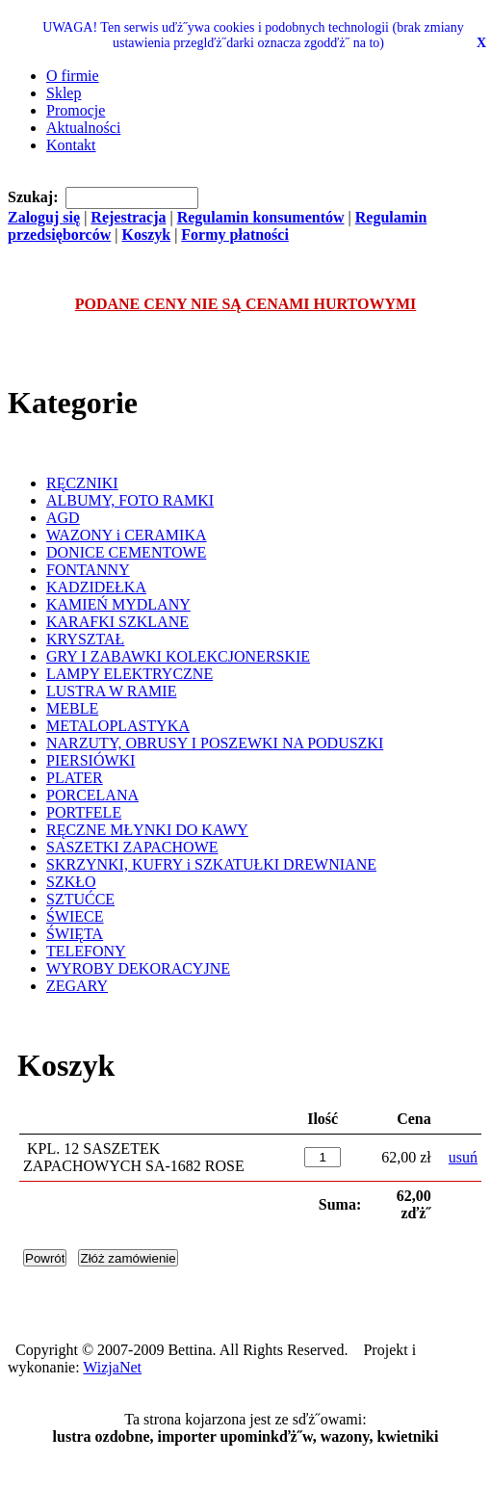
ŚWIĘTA (74, 934)
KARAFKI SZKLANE (117, 621)
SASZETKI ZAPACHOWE (132, 847)
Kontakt (71, 145)
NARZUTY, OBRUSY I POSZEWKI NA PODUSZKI (214, 743)
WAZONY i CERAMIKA (126, 535)
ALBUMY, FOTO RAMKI (130, 500)
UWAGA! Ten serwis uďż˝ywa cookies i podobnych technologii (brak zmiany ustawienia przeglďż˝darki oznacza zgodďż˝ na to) (252, 35)
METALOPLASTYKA (118, 726)
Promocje (75, 110)
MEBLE (72, 708)
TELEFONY (86, 951)
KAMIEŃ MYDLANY (118, 604)
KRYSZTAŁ (85, 639)
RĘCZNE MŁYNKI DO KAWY (147, 830)
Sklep (63, 93)
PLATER (74, 778)
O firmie (72, 75)
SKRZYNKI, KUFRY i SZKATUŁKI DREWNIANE (211, 864)
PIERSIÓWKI (90, 760)
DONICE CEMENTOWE (126, 552)
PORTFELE (83, 812)
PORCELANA (92, 795)
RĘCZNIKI (82, 483)
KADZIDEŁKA (96, 587)
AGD (63, 517)
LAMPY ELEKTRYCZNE (129, 674)
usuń (463, 1157)
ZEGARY (77, 986)
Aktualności (83, 127)
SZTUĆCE (80, 899)
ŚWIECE (75, 916)
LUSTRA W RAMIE (111, 691)
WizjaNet (112, 1367)
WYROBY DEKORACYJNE (138, 968)
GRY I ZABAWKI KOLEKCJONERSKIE (178, 656)
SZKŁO (71, 882)
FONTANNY (88, 569)
